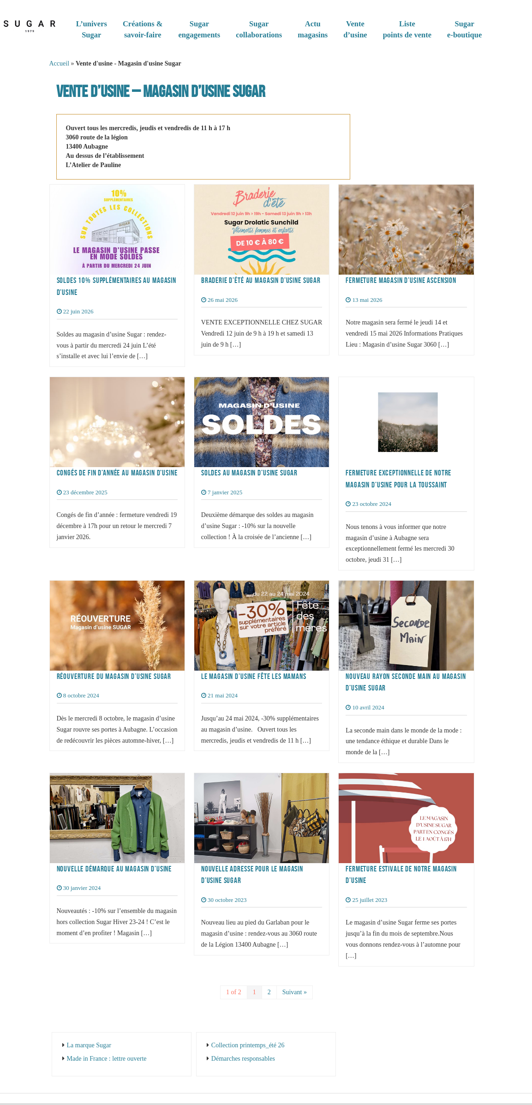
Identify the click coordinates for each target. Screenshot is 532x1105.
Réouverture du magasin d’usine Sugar (114, 676)
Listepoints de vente (407, 29)
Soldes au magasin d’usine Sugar (249, 472)
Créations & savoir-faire (143, 29)
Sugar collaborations (259, 29)
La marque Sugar (89, 1045)
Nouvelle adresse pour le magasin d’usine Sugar (252, 875)
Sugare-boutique (464, 29)
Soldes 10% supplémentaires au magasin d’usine (116, 286)
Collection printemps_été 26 (248, 1045)
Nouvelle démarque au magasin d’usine (114, 869)
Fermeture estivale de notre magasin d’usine (401, 875)
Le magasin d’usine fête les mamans (253, 676)
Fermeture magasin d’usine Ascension (401, 280)
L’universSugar (91, 29)
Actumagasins (313, 29)
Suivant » (294, 992)
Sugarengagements (200, 29)
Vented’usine (355, 29)
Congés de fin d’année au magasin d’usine (117, 472)
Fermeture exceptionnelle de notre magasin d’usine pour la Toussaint (398, 478)
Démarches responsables (243, 1058)
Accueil (59, 63)
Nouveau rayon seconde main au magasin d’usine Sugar (406, 682)
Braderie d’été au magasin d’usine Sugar (261, 280)
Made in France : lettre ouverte (107, 1058)
